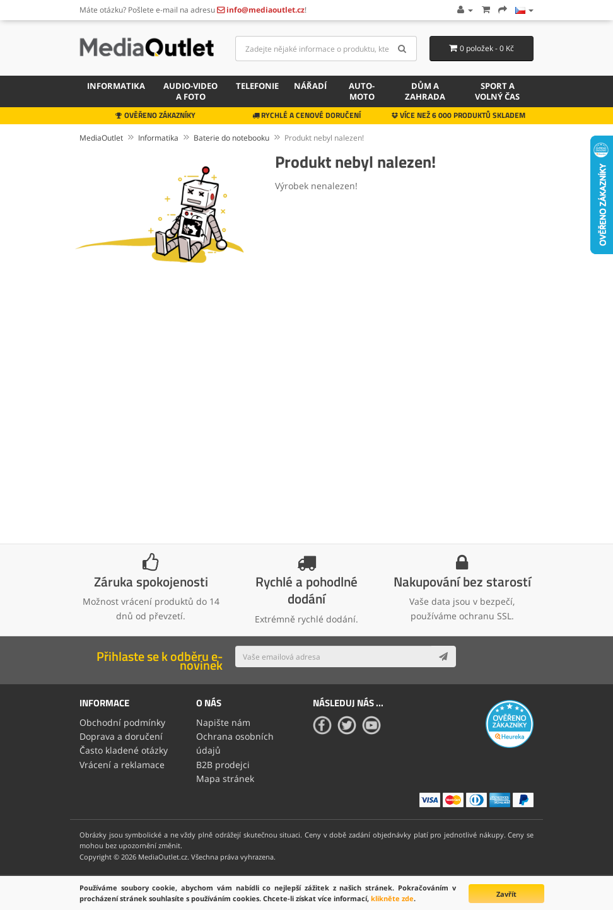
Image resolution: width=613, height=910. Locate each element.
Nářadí (310, 85)
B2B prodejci (223, 765)
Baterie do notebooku (231, 137)
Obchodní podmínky (122, 722)
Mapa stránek (225, 779)
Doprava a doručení (121, 736)
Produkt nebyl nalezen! (324, 137)
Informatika (116, 85)
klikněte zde (392, 898)
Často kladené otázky (123, 750)
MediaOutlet (101, 137)
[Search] (402, 48)
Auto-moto (362, 91)
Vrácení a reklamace (122, 765)
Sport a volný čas (497, 91)
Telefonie (257, 85)
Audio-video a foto (190, 91)
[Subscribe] (443, 656)
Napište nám (223, 722)
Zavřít (506, 894)
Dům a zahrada (425, 91)
